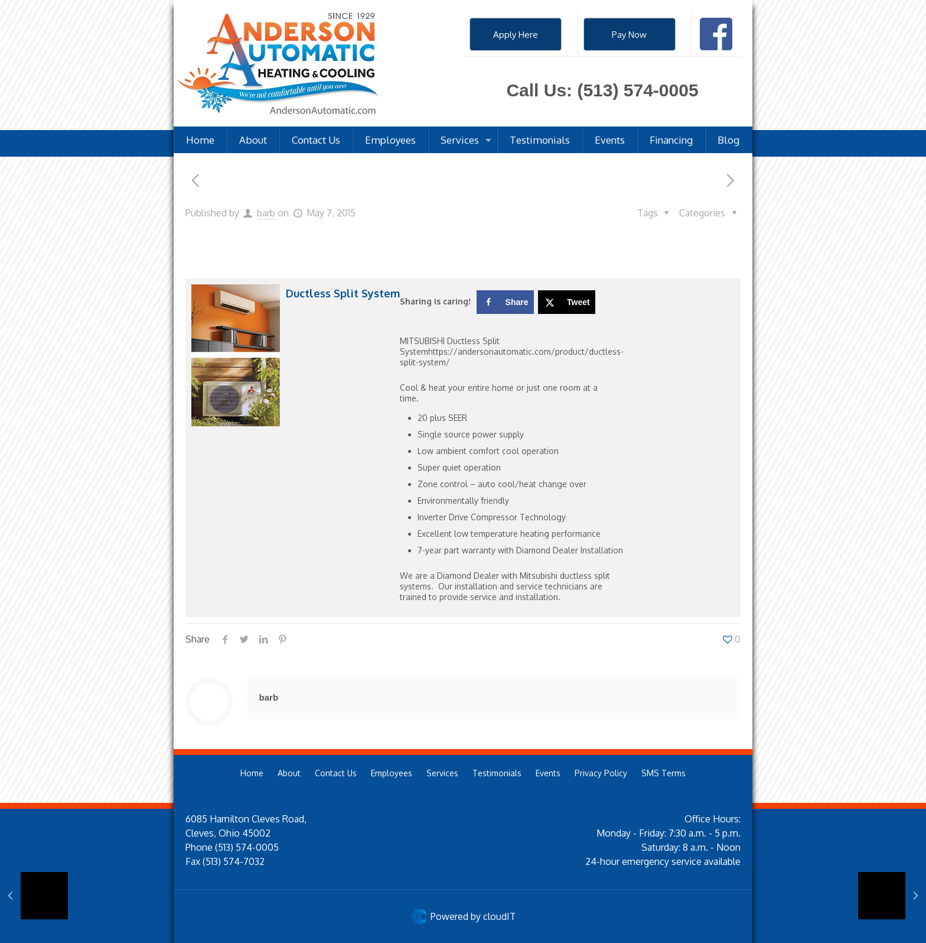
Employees (391, 773)
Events (548, 773)
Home (251, 773)
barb (266, 213)
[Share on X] (566, 302)
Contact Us (336, 773)
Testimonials (496, 773)
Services (442, 773)
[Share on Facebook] (505, 302)
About (289, 773)
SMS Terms (663, 773)
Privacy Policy (601, 773)
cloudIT (498, 916)
